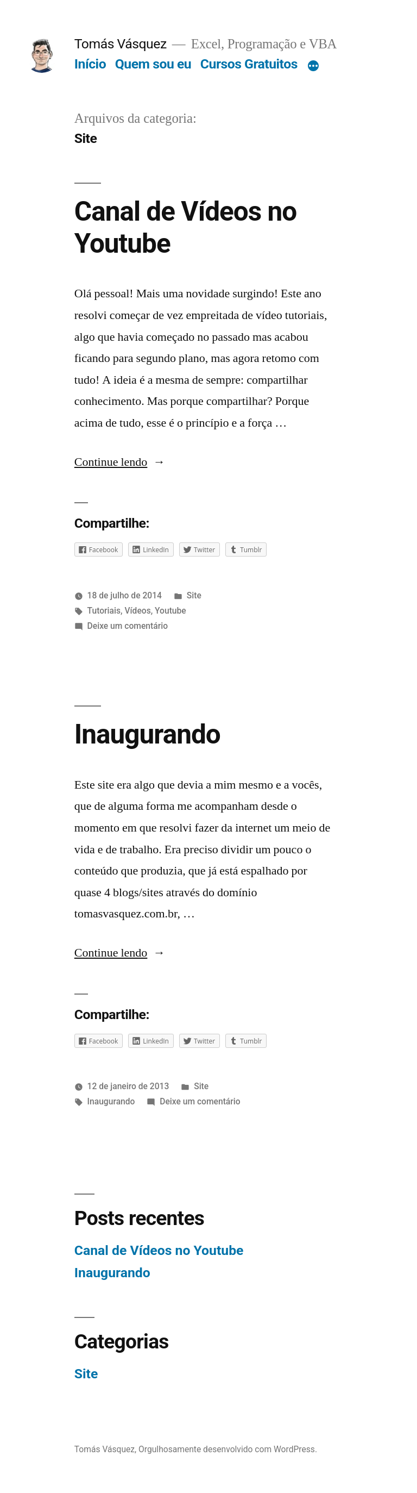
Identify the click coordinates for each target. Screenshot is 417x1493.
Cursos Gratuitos (249, 64)
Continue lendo (120, 462)
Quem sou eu (153, 64)
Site (194, 595)
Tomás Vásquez (120, 44)
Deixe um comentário (127, 626)
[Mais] (313, 66)
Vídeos (137, 610)
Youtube (170, 610)
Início (90, 64)
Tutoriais (104, 610)
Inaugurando (147, 734)
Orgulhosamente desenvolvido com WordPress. (227, 1449)
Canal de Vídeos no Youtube (159, 1250)
